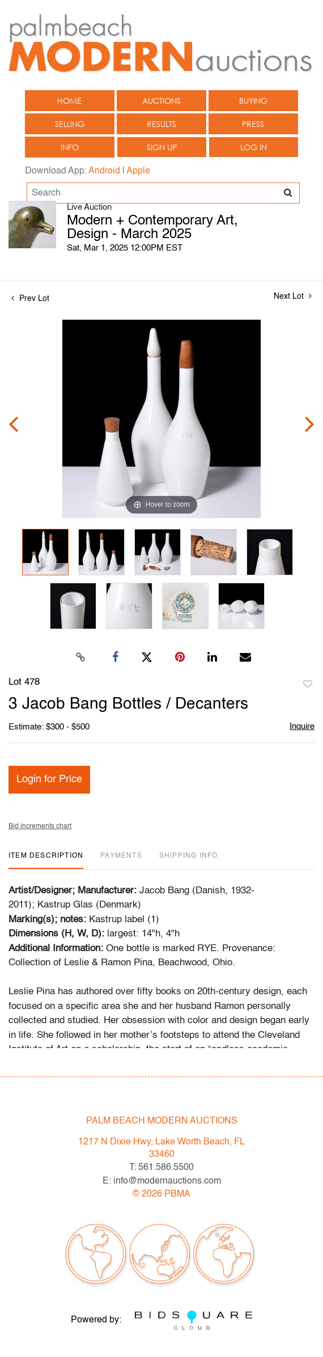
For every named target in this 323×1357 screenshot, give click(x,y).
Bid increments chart (39, 826)
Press (253, 124)
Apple (138, 171)
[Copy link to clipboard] (81, 657)
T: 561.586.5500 (161, 1167)
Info (70, 147)
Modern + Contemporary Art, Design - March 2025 (152, 227)
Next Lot (293, 296)
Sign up (162, 147)
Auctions (161, 100)
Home (69, 100)
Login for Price (49, 779)
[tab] (45, 860)
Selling (69, 124)
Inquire (302, 726)
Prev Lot (30, 299)
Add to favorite (307, 684)
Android (104, 171)
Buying (253, 100)
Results (161, 124)
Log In (253, 147)
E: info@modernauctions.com (162, 1181)
